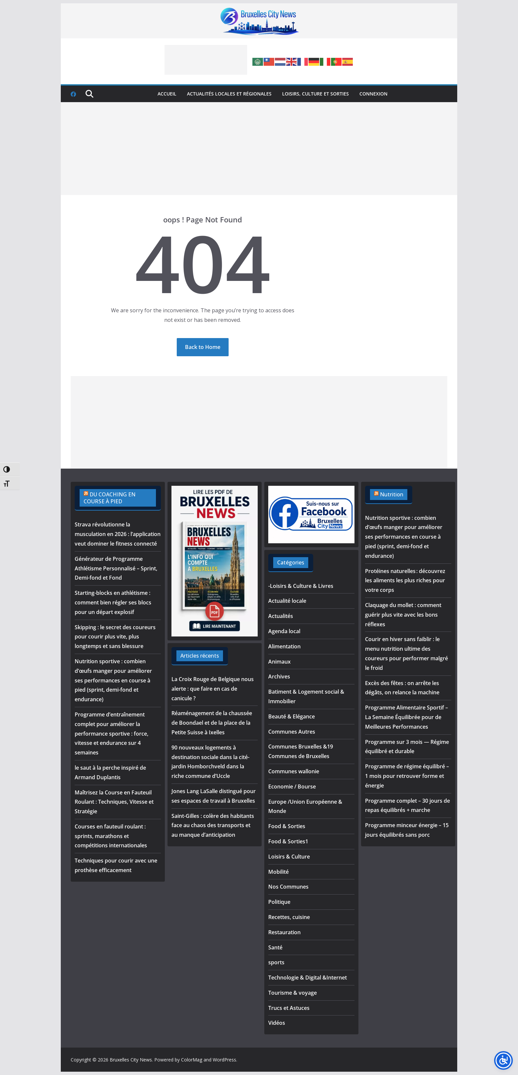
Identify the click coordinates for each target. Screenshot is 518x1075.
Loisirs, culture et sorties (315, 94)
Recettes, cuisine (289, 917)
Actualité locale (287, 600)
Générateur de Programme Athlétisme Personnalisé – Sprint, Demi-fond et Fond (116, 568)
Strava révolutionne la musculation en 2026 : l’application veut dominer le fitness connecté (118, 534)
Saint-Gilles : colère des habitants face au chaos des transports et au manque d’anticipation (212, 825)
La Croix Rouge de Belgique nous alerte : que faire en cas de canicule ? (212, 688)
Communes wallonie (293, 771)
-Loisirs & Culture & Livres (300, 586)
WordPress (224, 1059)
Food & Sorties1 (288, 841)
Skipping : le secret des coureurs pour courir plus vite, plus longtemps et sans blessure (115, 637)
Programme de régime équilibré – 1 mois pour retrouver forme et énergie (407, 776)
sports (276, 962)
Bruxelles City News (131, 1059)
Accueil (167, 94)
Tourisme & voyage (292, 992)
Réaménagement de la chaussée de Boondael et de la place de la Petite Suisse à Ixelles (211, 723)
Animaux (279, 661)
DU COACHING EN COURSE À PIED (109, 498)
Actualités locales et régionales (229, 94)
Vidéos (276, 1022)
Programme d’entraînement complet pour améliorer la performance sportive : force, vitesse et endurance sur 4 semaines (111, 733)
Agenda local (284, 631)
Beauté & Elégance (291, 716)
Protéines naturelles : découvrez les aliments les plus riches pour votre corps (405, 580)
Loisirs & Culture (289, 856)
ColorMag (191, 1059)
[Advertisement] (206, 60)
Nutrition (391, 494)
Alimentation (284, 646)
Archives (279, 676)
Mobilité (278, 871)
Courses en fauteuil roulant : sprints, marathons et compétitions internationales (111, 836)
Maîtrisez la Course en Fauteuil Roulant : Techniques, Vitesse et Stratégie (114, 802)
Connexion (373, 94)
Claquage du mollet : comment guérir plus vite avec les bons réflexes (403, 614)
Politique (279, 901)
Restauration (284, 932)
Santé (275, 947)
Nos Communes (288, 886)
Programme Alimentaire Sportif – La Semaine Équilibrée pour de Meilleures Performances (406, 717)
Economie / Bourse (292, 786)
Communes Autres (291, 731)
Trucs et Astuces (289, 1008)
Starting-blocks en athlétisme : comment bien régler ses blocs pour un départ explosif (113, 602)
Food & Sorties (286, 826)
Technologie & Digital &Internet (307, 977)
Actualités (280, 616)
